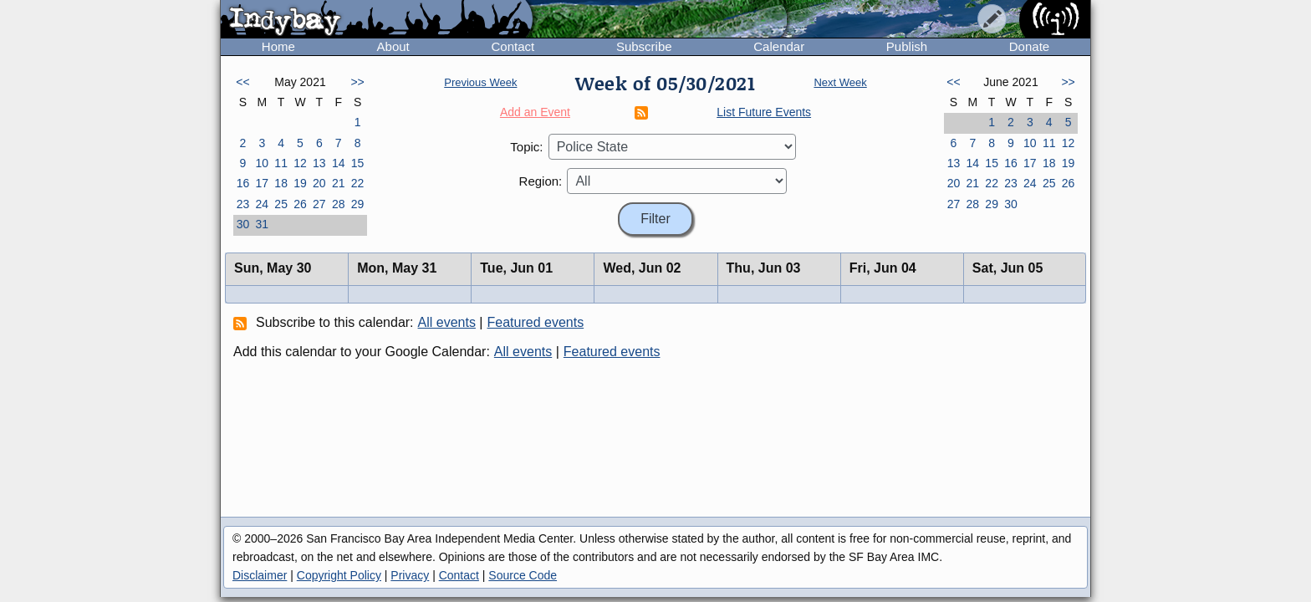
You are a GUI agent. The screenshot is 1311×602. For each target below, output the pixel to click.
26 (300, 204)
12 (300, 163)
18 (281, 183)
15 (358, 163)
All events (447, 322)
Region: (541, 181)
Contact (512, 46)
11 (281, 163)
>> (357, 82)
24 (261, 204)
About (393, 46)
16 (243, 183)
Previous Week (480, 82)
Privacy (409, 575)
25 (281, 204)
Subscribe (644, 46)
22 (358, 183)
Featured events (535, 322)
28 (338, 204)
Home (278, 46)
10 (261, 163)
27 (319, 204)
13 (319, 163)
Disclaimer (259, 575)
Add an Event (535, 112)
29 (358, 204)
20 (319, 183)
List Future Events (764, 112)
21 (338, 183)
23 (243, 204)
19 (300, 183)
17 (261, 183)
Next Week (840, 82)
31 (261, 224)
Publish (906, 46)
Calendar (778, 46)
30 (243, 224)
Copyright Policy (339, 575)
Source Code (522, 575)
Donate (1029, 46)
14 (338, 163)
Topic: (526, 147)
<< (242, 82)
